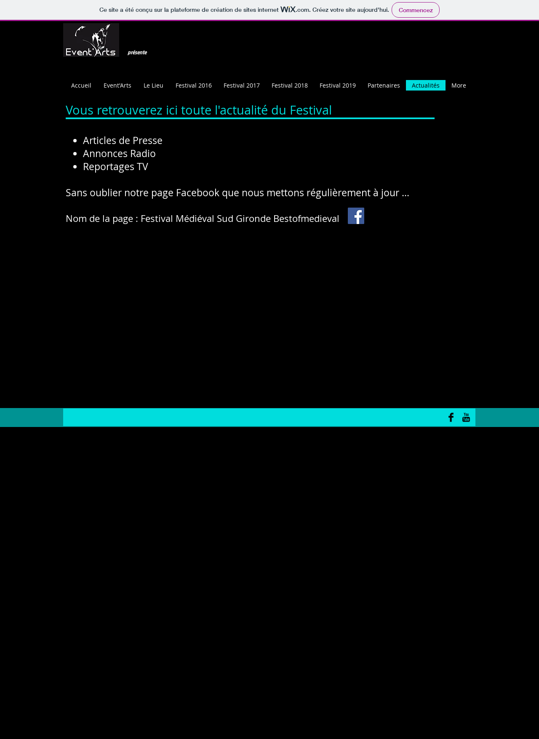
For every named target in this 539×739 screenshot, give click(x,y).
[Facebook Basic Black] (451, 417)
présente (137, 52)
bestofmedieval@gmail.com (233, 251)
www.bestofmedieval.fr (265, 251)
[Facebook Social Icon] (356, 216)
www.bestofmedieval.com (296, 251)
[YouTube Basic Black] (466, 417)
